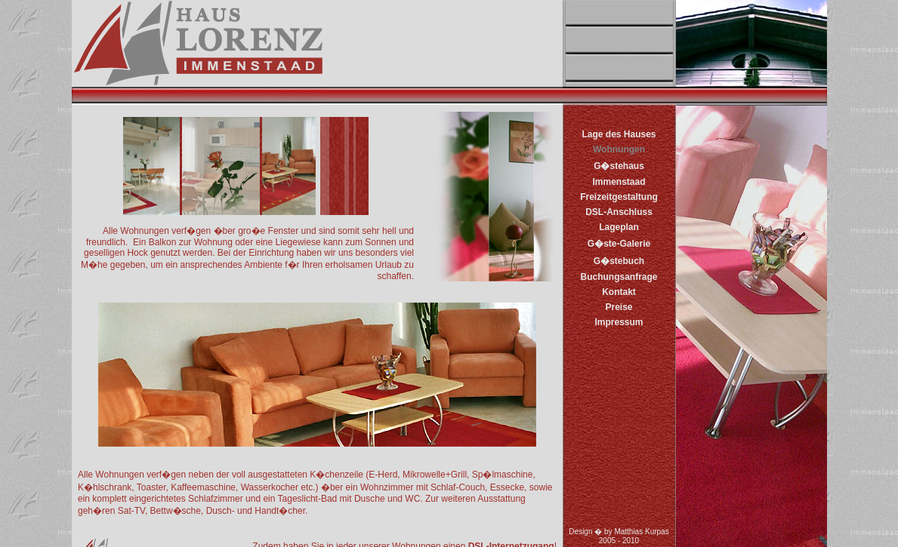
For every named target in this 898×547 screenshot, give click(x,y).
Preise (618, 307)
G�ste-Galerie (619, 243)
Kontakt (619, 292)
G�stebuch (619, 261)
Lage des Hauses (619, 134)
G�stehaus (619, 166)
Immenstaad (618, 182)
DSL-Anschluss (619, 212)
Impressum (618, 322)
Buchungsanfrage (618, 277)
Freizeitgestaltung (619, 197)
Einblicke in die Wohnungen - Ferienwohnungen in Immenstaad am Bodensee (317, 326)
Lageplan (619, 227)
